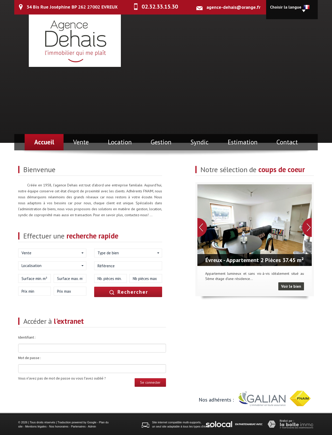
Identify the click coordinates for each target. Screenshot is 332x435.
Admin (92, 426)
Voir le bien (291, 286)
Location (120, 142)
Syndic (199, 142)
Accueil (44, 142)
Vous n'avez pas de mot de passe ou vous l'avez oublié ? (62, 378)
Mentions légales (36, 426)
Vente (81, 142)
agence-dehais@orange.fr (233, 7)
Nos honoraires (58, 426)
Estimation (243, 142)
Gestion (161, 142)
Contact (287, 142)
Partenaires (78, 426)
